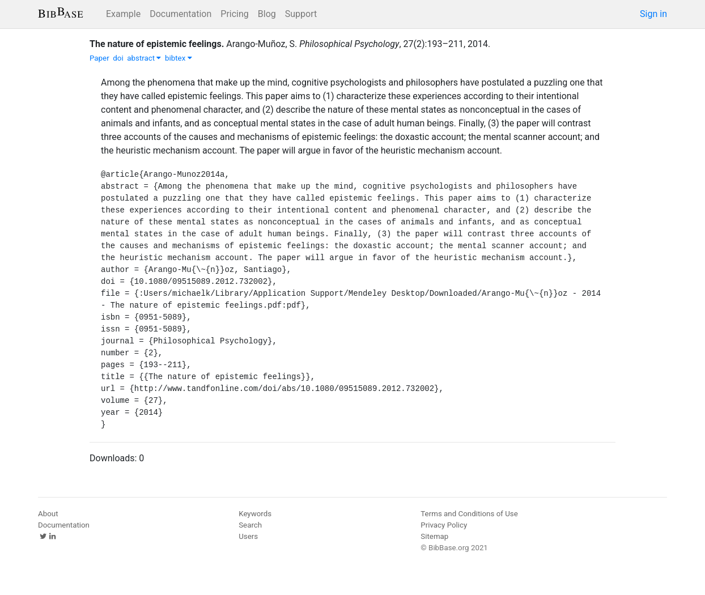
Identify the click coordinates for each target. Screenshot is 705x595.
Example (123, 13)
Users (248, 536)
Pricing (234, 13)
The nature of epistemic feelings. (157, 44)
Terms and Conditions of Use (469, 513)
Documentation (180, 13)
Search (250, 525)
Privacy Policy (444, 525)
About (48, 513)
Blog (267, 13)
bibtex (178, 58)
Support (301, 13)
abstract (144, 58)
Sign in (653, 13)
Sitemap (434, 536)
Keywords (255, 513)
